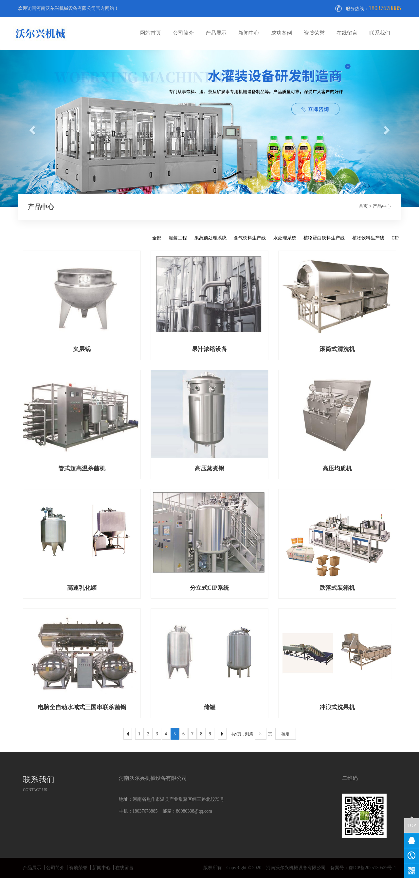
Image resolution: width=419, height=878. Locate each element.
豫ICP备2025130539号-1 (372, 867)
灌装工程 (178, 238)
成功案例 (281, 33)
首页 (363, 206)
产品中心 (382, 206)
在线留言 (347, 33)
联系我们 (379, 33)
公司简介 (183, 33)
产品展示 (216, 33)
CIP (395, 238)
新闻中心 (248, 33)
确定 (285, 734)
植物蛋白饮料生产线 (324, 238)
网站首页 (150, 33)
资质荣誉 (314, 33)
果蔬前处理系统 (210, 238)
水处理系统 (284, 238)
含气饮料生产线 (250, 238)
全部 (156, 238)
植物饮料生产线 (368, 238)
